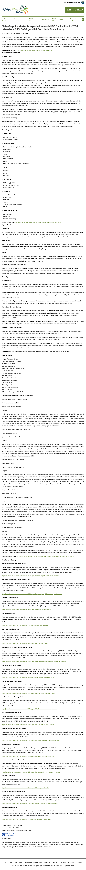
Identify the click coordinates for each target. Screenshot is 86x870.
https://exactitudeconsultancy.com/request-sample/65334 (34, 50)
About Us (54, 19)
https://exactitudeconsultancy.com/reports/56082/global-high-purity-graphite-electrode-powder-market (32, 594)
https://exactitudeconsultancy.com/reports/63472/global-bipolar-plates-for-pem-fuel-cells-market (30, 740)
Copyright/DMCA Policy (59, 862)
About (5, 862)
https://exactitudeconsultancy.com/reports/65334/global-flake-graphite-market (37, 222)
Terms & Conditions (44, 862)
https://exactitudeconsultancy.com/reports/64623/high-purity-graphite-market (25, 643)
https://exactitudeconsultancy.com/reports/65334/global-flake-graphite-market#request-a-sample (45, 556)
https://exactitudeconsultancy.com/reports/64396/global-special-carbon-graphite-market (28, 677)
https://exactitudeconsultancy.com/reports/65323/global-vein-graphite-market (25, 625)
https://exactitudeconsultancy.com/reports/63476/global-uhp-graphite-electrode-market (28, 725)
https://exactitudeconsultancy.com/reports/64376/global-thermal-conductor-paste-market (28, 693)
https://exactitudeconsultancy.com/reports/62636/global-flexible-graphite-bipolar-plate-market (30, 803)
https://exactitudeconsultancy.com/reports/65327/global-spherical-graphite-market (26, 609)
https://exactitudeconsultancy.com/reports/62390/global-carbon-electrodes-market (26, 819)
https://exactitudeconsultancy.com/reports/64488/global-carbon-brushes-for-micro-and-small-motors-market (34, 661)
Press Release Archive (15, 862)
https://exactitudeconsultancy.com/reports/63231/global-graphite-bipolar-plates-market (28, 756)
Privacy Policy (72, 862)
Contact (45, 19)
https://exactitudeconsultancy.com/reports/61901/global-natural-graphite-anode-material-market (30, 576)
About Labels (32, 19)
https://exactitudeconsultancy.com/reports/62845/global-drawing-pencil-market (25, 788)
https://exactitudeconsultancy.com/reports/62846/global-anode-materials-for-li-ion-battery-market (31, 772)
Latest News (4, 19)
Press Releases (18, 19)
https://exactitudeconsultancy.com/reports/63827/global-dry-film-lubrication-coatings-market (29, 709)
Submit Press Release (30, 862)
